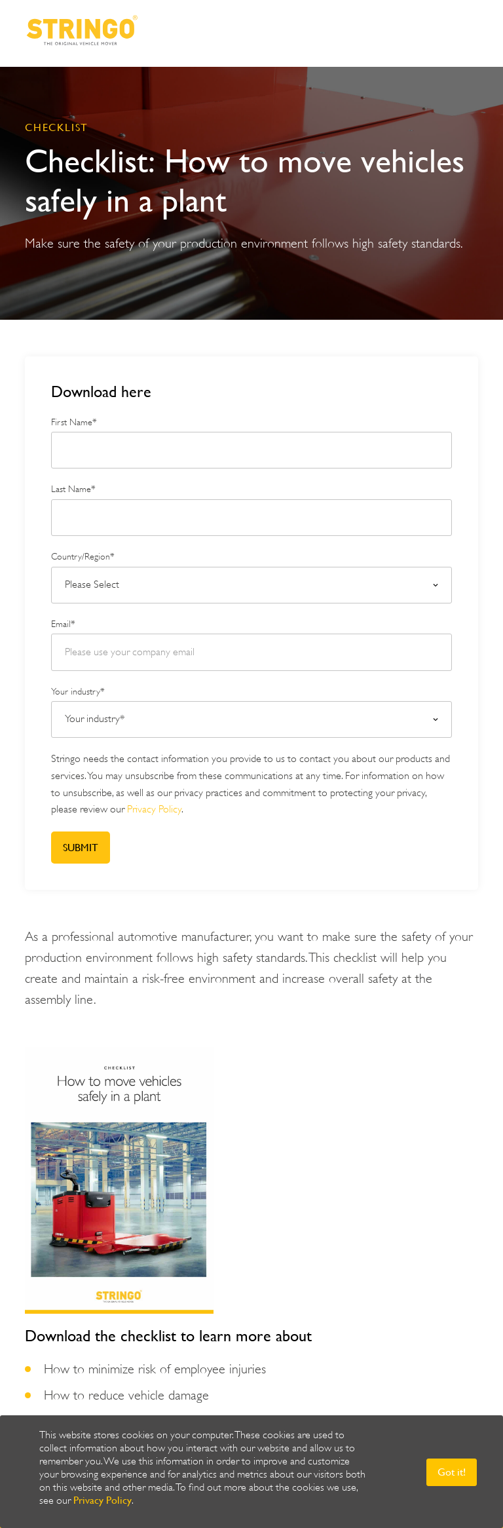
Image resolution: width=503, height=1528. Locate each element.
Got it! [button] (452, 1472)
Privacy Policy (102, 1500)
